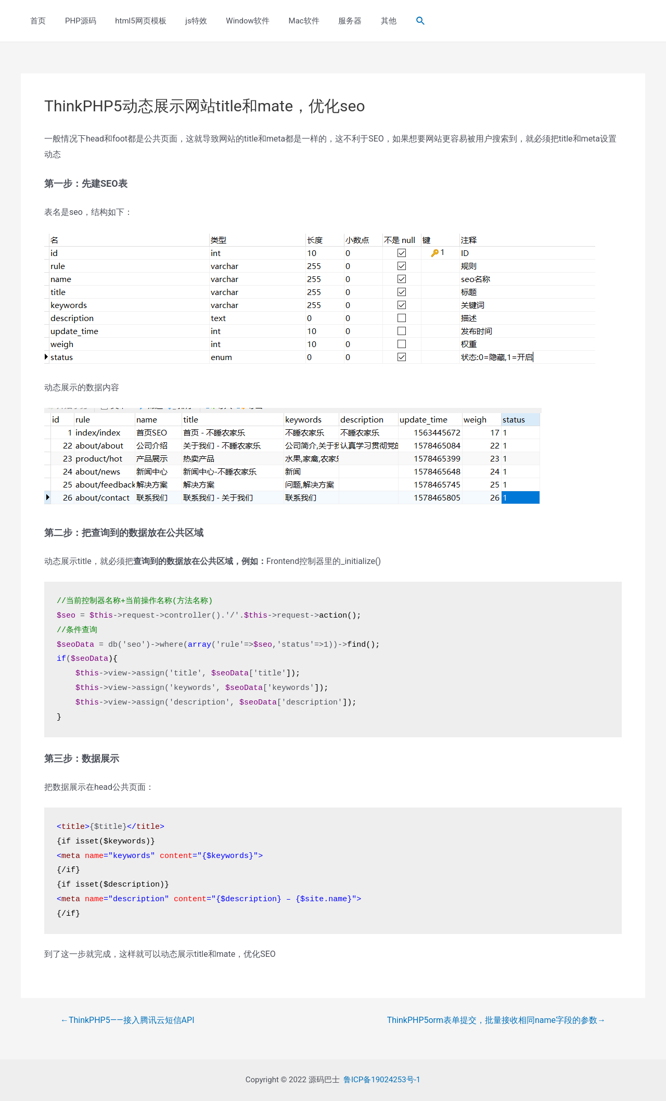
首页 (36, 20)
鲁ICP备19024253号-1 (381, 1079)
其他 (362, 20)
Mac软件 (285, 20)
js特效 (184, 20)
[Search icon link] (393, 21)
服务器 (327, 20)
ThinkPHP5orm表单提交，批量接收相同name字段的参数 (496, 1020)
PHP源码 (75, 20)
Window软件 (232, 20)
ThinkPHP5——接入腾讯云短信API (127, 1020)
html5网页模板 (132, 20)
